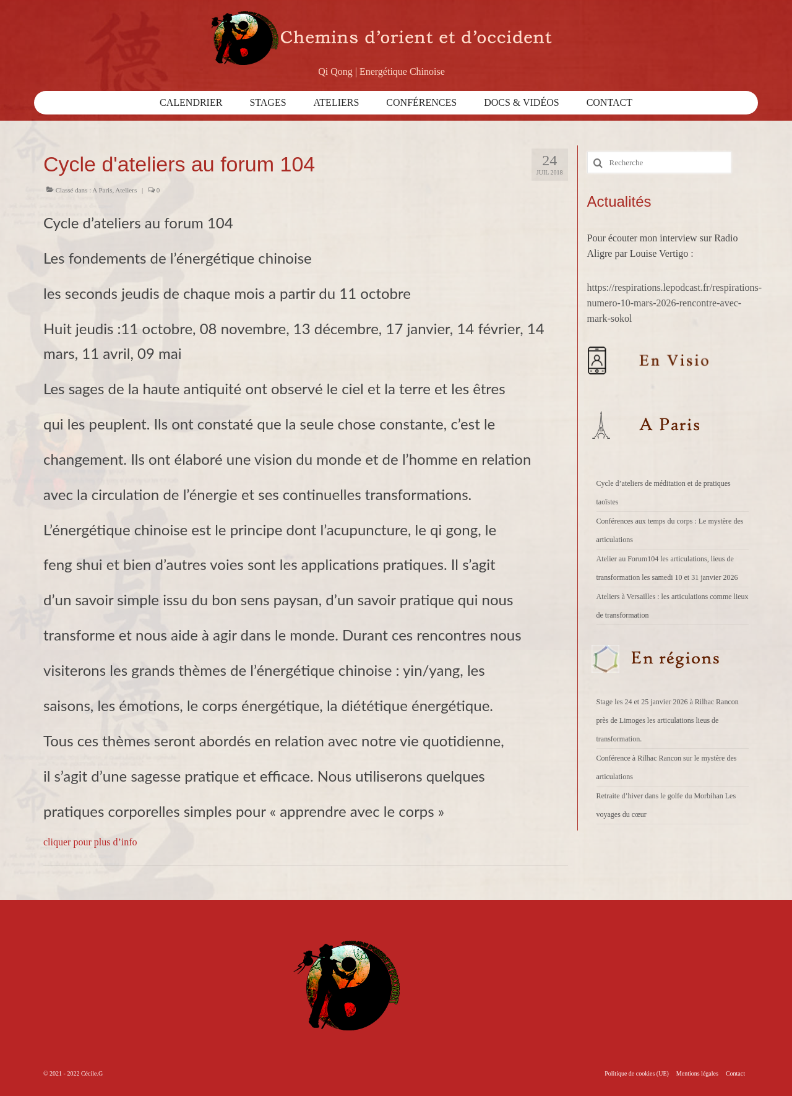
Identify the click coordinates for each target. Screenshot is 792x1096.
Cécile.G (92, 1073)
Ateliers (126, 190)
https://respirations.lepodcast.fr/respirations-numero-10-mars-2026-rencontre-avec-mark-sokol (674, 303)
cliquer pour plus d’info (90, 842)
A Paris (102, 190)
